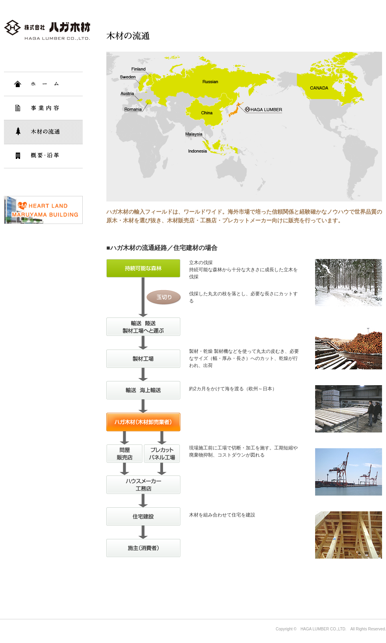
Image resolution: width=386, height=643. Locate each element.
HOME (43, 84)
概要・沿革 (43, 156)
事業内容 (43, 108)
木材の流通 (43, 132)
